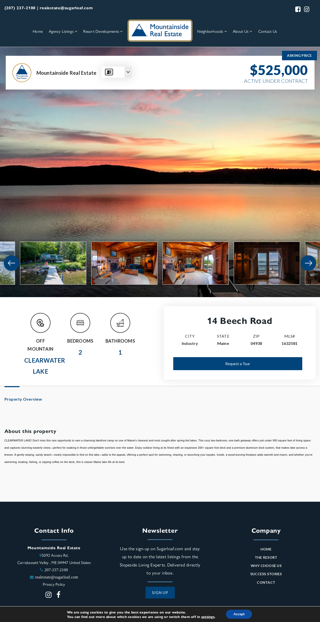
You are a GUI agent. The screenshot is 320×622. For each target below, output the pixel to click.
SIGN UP (160, 592)
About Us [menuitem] (242, 31)
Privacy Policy (54, 584)
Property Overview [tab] (23, 399)
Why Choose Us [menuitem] (266, 565)
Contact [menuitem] (266, 582)
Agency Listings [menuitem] (63, 31)
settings (207, 616)
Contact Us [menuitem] (267, 31)
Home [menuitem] (38, 31)
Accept (239, 614)
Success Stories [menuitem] (266, 574)
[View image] (53, 263)
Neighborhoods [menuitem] (212, 31)
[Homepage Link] (160, 30)
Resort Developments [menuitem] (102, 31)
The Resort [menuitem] (266, 557)
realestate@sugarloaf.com (56, 577)
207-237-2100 (56, 570)
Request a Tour (237, 363)
